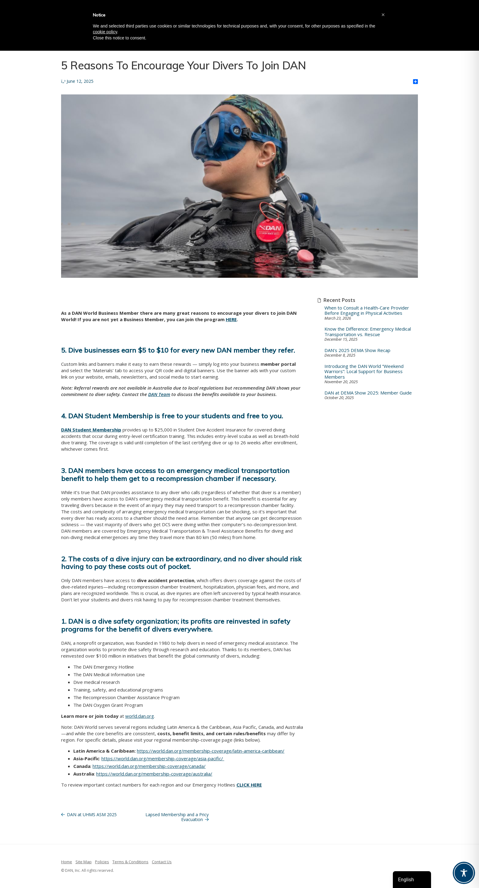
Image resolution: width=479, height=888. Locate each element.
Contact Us (162, 861)
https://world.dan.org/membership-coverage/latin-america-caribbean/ (210, 751)
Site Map (83, 861)
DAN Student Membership (91, 430)
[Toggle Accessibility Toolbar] (463, 872)
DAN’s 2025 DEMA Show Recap (357, 350)
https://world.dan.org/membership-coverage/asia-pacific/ (162, 758)
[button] (383, 15)
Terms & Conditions (130, 861)
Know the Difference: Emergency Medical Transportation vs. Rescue (367, 331)
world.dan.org (139, 716)
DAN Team (159, 394)
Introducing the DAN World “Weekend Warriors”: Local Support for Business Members (364, 372)
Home (66, 861)
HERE (231, 319)
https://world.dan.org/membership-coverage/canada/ (149, 766)
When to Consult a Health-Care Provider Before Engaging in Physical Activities (366, 310)
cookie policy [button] (105, 31)
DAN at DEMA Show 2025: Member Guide (368, 392)
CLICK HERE (249, 785)
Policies (102, 861)
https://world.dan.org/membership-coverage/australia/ (154, 774)
